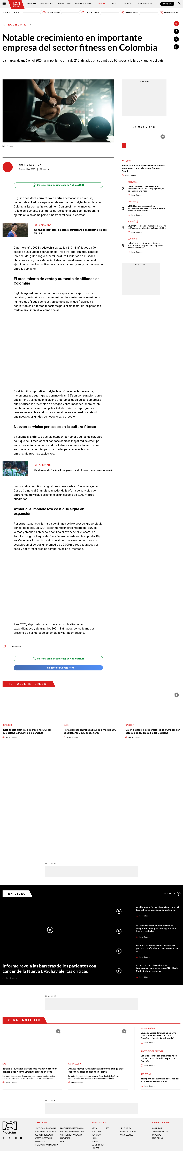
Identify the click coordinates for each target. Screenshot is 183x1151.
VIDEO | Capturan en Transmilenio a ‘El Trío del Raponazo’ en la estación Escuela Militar (147, 227)
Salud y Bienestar (83, 4)
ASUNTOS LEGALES (128, 1031)
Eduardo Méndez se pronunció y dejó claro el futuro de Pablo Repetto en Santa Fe (159, 957)
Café (66, 725)
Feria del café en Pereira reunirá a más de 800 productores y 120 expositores (90, 731)
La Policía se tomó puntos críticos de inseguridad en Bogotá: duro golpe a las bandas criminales (145, 245)
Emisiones (11, 13)
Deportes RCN (64, 4)
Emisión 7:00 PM (130, 12)
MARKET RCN (157, 1037)
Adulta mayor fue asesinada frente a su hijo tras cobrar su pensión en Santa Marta (157, 807)
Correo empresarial (44, 1039)
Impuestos (146, 973)
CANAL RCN (167, 4)
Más (172, 793)
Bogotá (131, 222)
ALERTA (95, 1041)
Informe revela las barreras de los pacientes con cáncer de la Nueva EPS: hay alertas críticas (49, 867)
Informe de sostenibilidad (67, 1032)
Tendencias (114, 4)
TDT (107, 1027)
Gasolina (129, 725)
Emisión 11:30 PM (169, 12)
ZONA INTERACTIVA (160, 1031)
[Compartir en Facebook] (176, 31)
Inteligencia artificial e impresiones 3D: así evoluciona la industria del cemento (27, 731)
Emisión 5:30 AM (50, 12)
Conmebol (133, 182)
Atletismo (16, 647)
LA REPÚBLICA (126, 1027)
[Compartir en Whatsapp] (176, 46)
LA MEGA (95, 1047)
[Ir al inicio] (16, 4)
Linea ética (65, 1039)
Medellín (132, 202)
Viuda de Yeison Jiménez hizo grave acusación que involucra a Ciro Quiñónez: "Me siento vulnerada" (158, 934)
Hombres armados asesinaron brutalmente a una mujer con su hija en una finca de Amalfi (144, 168)
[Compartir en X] (176, 39)
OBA (62, 1043)
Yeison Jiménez (148, 927)
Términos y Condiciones (131, 1059)
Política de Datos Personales (85, 1059)
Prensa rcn (40, 1043)
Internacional (47, 4)
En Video (17, 792)
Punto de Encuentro (144, 4)
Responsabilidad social (46, 1027)
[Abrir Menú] (4, 4)
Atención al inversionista (41, 1047)
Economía (100, 4)
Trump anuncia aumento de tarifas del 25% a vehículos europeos (160, 979)
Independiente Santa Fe (152, 950)
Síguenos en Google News (58, 668)
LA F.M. (94, 1037)
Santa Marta (74, 963)
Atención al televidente (46, 1031)
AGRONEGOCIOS (126, 1034)
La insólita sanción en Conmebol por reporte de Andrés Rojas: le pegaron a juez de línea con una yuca (146, 188)
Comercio (7, 725)
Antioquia (126, 161)
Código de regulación (44, 1036)
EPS (4, 963)
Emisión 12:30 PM (90, 12)
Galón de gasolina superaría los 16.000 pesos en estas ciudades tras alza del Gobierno (152, 731)
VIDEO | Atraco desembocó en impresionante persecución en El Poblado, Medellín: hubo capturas (146, 208)
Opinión (127, 4)
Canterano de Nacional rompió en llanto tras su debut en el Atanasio (73, 470)
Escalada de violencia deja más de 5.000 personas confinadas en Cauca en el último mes (158, 847)
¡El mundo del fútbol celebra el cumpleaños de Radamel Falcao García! (70, 232)
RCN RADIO (96, 1034)
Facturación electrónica (72, 1027)
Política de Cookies (109, 1059)
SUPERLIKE (156, 1034)
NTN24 (94, 1027)
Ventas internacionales (71, 1036)
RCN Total (96, 1031)
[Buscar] (179, 3)
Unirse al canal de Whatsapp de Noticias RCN (58, 185)
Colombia (31, 4)
